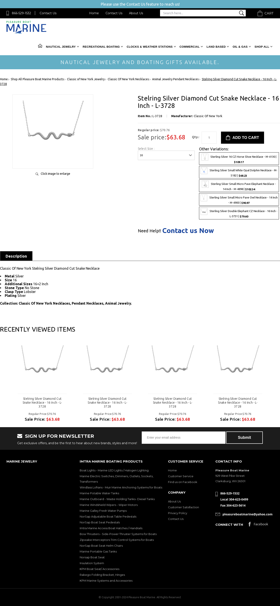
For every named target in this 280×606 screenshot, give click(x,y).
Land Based (216, 46)
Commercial (190, 46)
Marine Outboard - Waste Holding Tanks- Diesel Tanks (117, 499)
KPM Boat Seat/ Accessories (99, 569)
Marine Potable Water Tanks (99, 493)
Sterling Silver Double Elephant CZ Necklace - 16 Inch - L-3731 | (239, 213)
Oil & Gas (240, 46)
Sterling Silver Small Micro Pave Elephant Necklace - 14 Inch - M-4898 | (239, 186)
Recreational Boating (101, 46)
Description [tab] (16, 256)
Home (94, 13)
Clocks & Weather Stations (150, 46)
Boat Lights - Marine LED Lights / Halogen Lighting (114, 470)
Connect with (229, 525)
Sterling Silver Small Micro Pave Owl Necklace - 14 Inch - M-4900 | (239, 199)
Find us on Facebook (182, 482)
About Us (136, 13)
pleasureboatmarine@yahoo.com (247, 514)
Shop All (262, 46)
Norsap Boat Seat (92, 557)
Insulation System (92, 563)
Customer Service (180, 476)
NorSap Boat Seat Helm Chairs (101, 545)
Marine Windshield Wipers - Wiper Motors (109, 505)
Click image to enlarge (55, 173)
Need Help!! (149, 231)
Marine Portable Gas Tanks (98, 551)
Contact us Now (188, 230)
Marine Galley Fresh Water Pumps (103, 510)
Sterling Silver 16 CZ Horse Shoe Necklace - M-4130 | (238, 159)
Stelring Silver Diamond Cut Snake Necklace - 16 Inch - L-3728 (42, 402)
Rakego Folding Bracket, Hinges (102, 574)
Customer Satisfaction (183, 507)
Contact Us (48, 13)
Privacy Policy (177, 513)
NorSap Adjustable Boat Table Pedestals (108, 516)
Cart (269, 13)
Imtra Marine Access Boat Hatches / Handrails (111, 528)
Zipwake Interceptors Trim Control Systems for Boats (117, 539)
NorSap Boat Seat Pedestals (100, 522)
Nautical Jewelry (61, 46)
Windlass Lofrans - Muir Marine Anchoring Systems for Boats (121, 487)
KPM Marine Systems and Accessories (106, 580)
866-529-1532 (21, 13)
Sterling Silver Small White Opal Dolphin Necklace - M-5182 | (239, 172)
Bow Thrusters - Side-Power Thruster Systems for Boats (118, 534)
